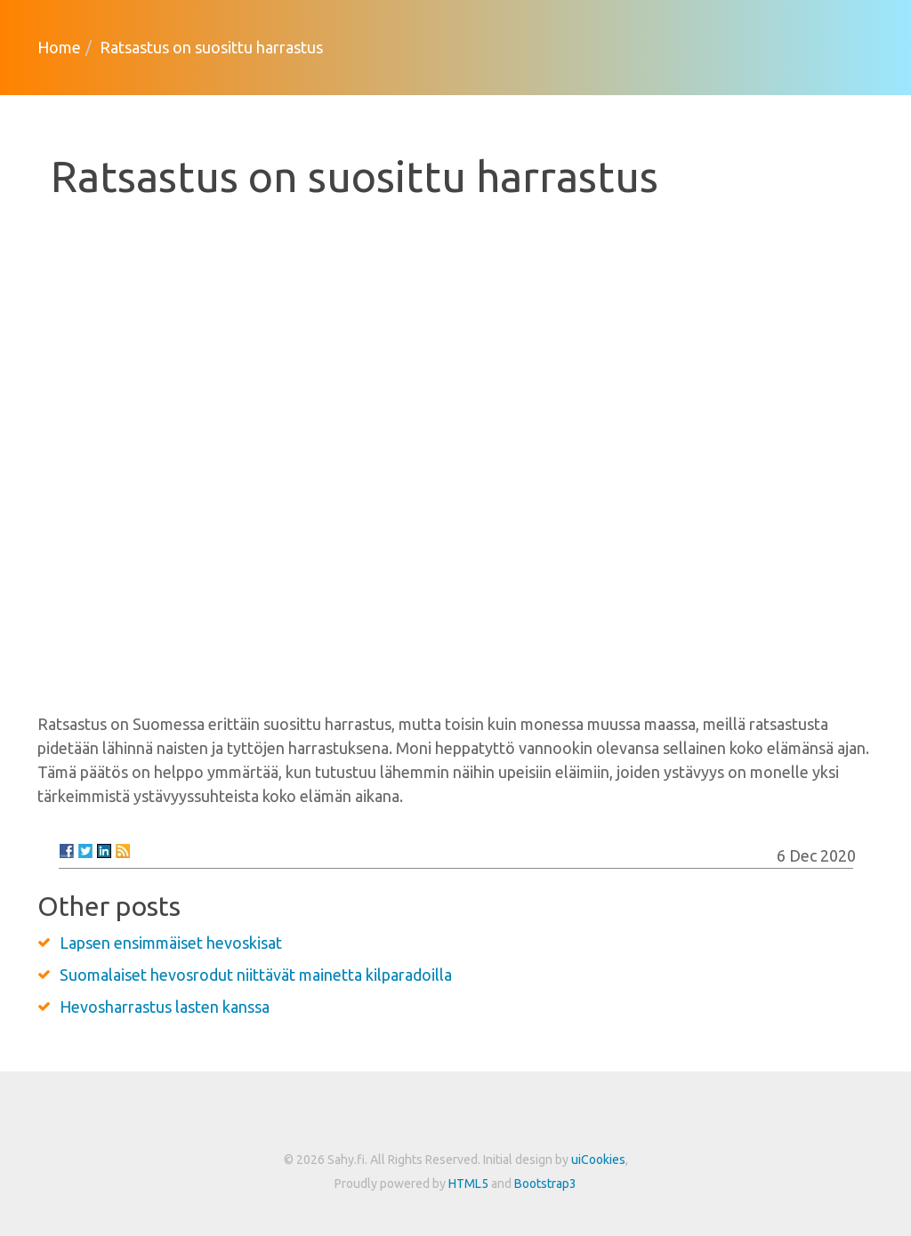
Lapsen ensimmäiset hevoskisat (171, 942)
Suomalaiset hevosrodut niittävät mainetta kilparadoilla (256, 974)
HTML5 (468, 1183)
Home (59, 47)
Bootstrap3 (545, 1183)
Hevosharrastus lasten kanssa (165, 1006)
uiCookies (598, 1159)
